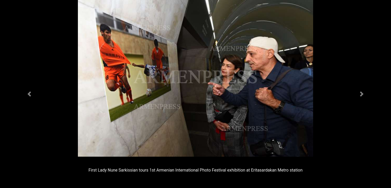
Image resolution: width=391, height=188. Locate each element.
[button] (29, 94)
